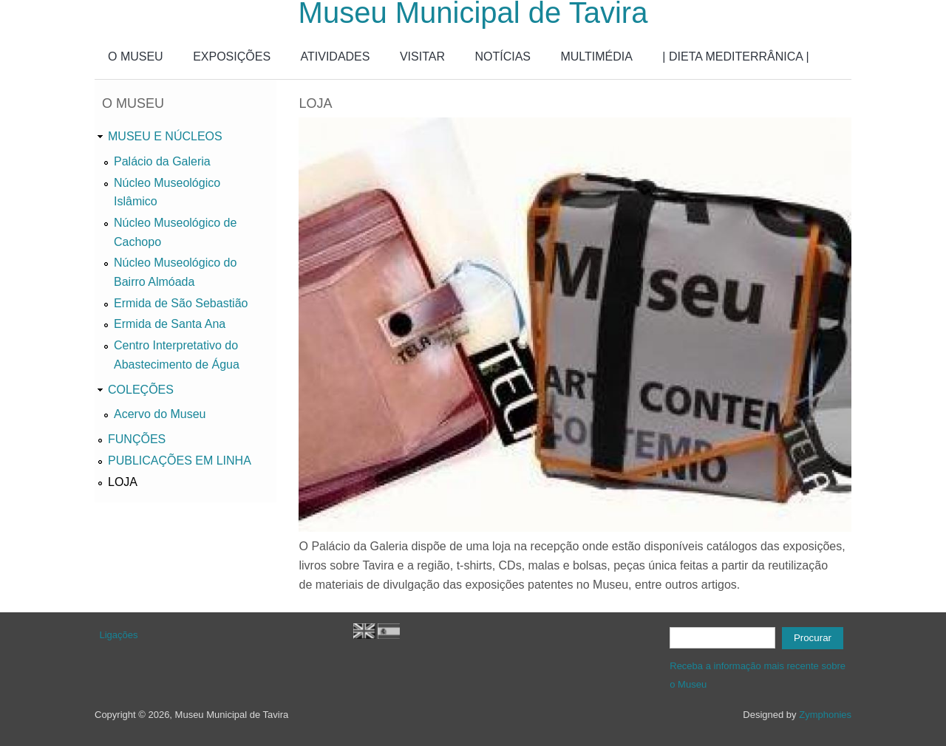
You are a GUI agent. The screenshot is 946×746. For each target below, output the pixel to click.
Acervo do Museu (160, 414)
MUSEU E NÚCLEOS (165, 136)
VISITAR (422, 56)
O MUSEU (135, 56)
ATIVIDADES (335, 56)
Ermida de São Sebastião (181, 303)
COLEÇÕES (141, 389)
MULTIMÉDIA (596, 56)
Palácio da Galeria (162, 161)
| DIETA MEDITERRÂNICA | (735, 56)
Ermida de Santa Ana (169, 324)
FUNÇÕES (137, 439)
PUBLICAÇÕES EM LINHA (179, 460)
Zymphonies (825, 714)
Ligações (119, 634)
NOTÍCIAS (502, 56)
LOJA (122, 482)
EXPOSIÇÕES (231, 56)
